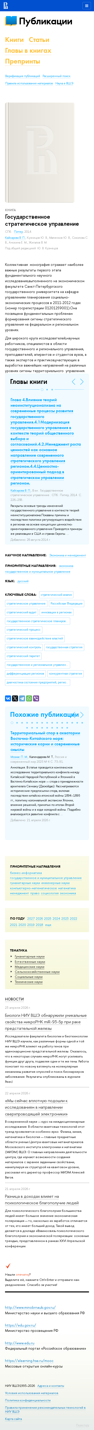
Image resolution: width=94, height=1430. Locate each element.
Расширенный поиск (56, 76)
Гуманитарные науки (30, 956)
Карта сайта (13, 1419)
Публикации (45, 21)
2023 (65, 918)
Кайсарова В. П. (15, 238)
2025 (47, 918)
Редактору (82, 1425)
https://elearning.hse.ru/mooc (29, 1360)
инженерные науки (55, 882)
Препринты (22, 61)
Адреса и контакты (50, 1386)
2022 (73, 918)
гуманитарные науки (25, 882)
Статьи (39, 39)
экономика (68, 893)
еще (48, 924)
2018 (39, 924)
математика (67, 888)
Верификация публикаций (22, 76)
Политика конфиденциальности (28, 1400)
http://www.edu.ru (19, 1343)
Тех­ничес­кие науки (29, 981)
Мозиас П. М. (19, 757)
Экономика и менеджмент (67, 555)
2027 (31, 918)
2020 (22, 924)
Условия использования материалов (31, 1393)
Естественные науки (30, 961)
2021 (13, 924)
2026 (39, 918)
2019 (31, 924)
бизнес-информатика (26, 872)
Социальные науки (29, 976)
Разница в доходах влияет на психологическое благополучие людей (42, 1199)
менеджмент (19, 893)
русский (23, 581)
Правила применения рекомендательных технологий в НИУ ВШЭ (45, 1409)
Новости (14, 999)
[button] (42, 389)
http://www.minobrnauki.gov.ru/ (30, 1307)
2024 (56, 918)
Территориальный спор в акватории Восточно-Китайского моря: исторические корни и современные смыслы (45, 741)
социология (50, 893)
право (35, 893)
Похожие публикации (44, 714)
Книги (14, 39)
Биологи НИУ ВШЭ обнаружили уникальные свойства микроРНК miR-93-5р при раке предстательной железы (46, 1021)
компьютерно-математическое (33, 888)
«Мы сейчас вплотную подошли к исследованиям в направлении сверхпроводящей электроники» (36, 1107)
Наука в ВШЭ (64, 83)
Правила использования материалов (29, 83)
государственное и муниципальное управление (46, 877)
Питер (18, 232)
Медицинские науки (29, 966)
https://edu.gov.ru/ (20, 1325)
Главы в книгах (28, 50)
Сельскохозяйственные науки (37, 971)
